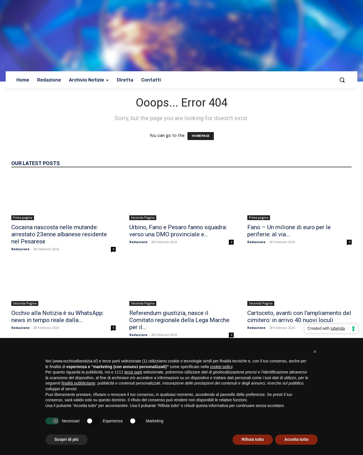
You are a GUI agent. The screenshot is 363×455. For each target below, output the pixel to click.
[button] (342, 79)
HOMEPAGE (201, 136)
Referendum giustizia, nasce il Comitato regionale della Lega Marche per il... (179, 320)
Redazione (20, 249)
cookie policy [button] (221, 366)
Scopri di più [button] (66, 439)
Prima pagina (22, 218)
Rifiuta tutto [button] (253, 439)
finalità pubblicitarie (78, 383)
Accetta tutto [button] (296, 439)
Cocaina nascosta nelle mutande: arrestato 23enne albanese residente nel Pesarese (59, 234)
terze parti (133, 372)
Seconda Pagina (143, 218)
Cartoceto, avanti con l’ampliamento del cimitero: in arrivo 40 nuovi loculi (299, 316)
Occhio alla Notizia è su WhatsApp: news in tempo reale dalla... (57, 316)
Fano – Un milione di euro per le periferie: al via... (289, 231)
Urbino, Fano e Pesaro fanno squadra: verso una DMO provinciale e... (178, 231)
